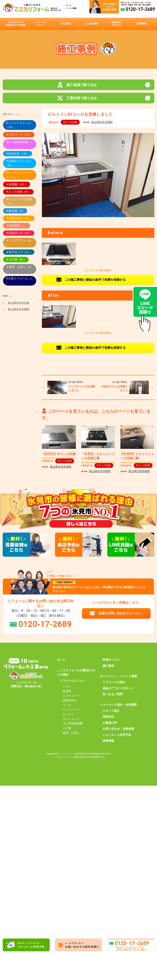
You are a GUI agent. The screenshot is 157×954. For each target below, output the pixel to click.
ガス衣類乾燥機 (73, 724)
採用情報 (108, 741)
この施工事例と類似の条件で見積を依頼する (95, 280)
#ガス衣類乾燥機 (19, 145)
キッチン (68, 714)
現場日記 (108, 717)
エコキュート (18, 135)
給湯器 (67, 691)
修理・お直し (71, 733)
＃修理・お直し (18, 269)
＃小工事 (16, 260)
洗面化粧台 (70, 701)
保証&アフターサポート (118, 688)
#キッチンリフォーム (18, 175)
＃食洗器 (15, 211)
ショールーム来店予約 (117, 735)
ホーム (61, 660)
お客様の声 (110, 723)
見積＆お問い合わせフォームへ (119, 614)
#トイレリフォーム (18, 126)
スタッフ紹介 (111, 711)
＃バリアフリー (18, 243)
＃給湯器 (16, 185)
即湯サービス (111, 660)
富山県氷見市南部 (102, 122)
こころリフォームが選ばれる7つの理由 (76, 673)
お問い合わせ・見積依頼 (118, 729)
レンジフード (71, 710)
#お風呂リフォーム (18, 164)
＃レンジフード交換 (19, 202)
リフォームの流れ (114, 683)
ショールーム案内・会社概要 (118, 705)
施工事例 (108, 666)
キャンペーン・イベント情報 (118, 676)
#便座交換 (17, 154)
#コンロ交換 (70, 122)
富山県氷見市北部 (18, 303)
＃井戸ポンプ (18, 252)
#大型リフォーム (19, 281)
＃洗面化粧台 (18, 218)
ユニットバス (71, 719)
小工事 (67, 728)
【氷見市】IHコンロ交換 (58, 454)
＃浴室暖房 (16, 226)
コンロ (67, 705)
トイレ (67, 687)
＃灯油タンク (18, 233)
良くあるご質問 (113, 695)
